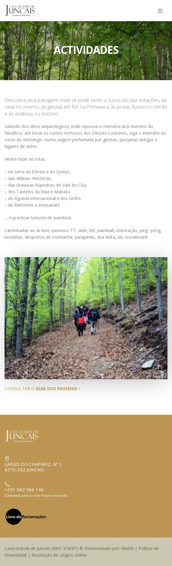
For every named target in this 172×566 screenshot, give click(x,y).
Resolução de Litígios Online (59, 555)
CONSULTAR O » (43, 388)
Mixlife (127, 548)
